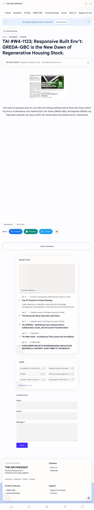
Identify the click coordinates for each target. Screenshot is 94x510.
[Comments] (82, 507)
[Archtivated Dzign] (52, 13)
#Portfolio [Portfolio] (20, 224)
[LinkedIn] (32, 479)
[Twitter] (25, 479)
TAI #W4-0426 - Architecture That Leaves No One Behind (48, 337)
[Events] (64, 13)
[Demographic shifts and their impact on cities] (54, 297)
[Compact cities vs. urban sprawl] (32, 379)
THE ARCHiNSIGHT (14, 3)
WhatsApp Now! (61, 22)
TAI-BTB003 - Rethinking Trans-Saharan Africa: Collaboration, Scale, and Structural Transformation (45, 326)
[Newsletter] (17, 13)
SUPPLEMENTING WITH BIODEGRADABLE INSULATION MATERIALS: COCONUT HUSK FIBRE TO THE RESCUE (47, 347)
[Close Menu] (88, 22)
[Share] (65, 507)
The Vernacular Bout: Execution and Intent (41, 316)
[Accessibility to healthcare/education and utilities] (32, 368)
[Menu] (47, 507)
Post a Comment (47, 246)
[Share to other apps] (57, 231)
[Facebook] (8, 479)
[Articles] (8, 13)
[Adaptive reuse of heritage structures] (45, 312)
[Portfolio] (27, 13)
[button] (90, 3)
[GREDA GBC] (38, 13)
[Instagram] (17, 479)
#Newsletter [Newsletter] (8, 224)
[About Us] (72, 13)
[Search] (86, 3)
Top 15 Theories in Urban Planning (37, 300)
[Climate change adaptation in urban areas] (61, 374)
